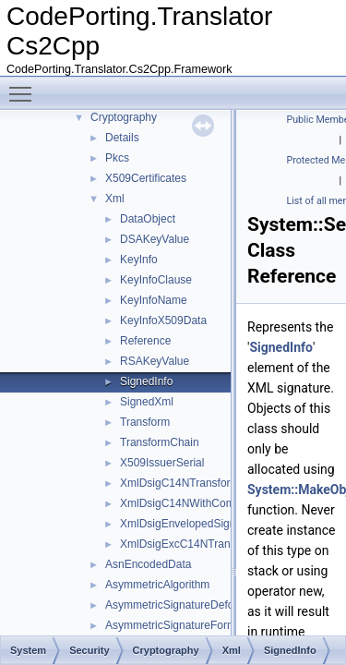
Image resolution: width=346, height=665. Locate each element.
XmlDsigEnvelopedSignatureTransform (215, 523)
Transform (145, 422)
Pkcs (117, 157)
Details (122, 137)
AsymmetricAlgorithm (157, 584)
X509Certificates (145, 178)
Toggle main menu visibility (25, 86)
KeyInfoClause (156, 279)
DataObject (147, 218)
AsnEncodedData (148, 564)
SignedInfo (146, 381)
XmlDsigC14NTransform (180, 483)
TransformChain (159, 442)
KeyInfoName (153, 300)
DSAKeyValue (154, 239)
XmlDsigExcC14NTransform (189, 544)
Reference (145, 340)
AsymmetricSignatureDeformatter (186, 604)
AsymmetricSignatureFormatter (181, 625)
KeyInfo (139, 259)
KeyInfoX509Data (163, 320)
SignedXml (146, 401)
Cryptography (123, 117)
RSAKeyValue (154, 361)
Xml (115, 198)
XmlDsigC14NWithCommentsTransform (218, 503)
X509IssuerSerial (162, 462)
